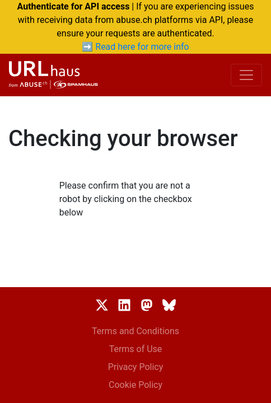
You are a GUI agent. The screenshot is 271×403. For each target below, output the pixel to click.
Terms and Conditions (135, 331)
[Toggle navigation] (246, 75)
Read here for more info (142, 46)
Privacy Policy (135, 367)
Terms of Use (135, 349)
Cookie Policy (135, 384)
